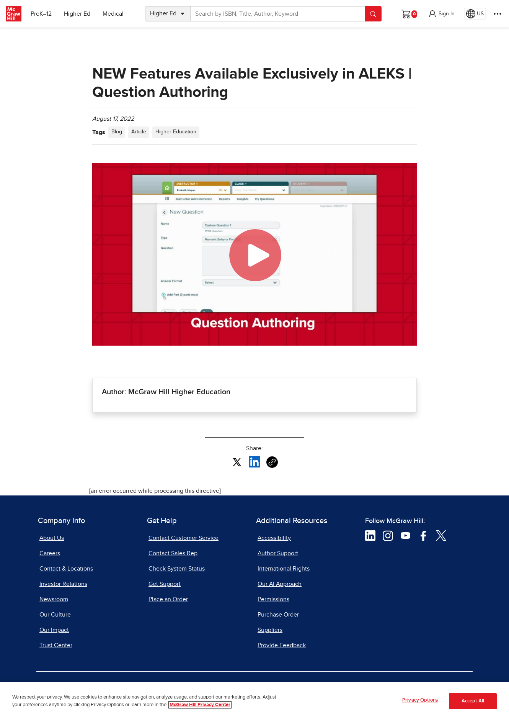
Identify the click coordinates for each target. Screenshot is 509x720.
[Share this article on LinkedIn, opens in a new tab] (254, 462)
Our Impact (54, 630)
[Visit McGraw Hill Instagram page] (388, 535)
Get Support (164, 584)
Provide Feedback (282, 645)
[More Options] (497, 13)
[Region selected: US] (475, 14)
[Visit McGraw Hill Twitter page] (441, 535)
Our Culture (55, 615)
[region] (254, 701)
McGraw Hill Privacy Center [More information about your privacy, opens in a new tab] (200, 704)
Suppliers (270, 630)
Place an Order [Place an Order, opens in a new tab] (168, 599)
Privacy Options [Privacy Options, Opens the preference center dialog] (420, 700)
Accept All (473, 701)
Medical (113, 14)
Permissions (273, 599)
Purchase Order (278, 615)
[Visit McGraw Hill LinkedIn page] (370, 535)
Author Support (278, 553)
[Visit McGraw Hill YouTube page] (405, 535)
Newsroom (53, 599)
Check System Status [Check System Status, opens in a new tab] (176, 569)
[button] (441, 13)
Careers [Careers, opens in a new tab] (49, 553)
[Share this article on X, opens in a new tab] (237, 462)
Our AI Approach (280, 584)
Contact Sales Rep (172, 553)
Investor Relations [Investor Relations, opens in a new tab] (63, 584)
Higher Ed (77, 14)
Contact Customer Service (183, 538)
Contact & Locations (66, 569)
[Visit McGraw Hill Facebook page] (423, 535)
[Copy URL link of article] (272, 462)
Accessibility (274, 538)
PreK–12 (41, 14)
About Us (51, 538)
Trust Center (55, 645)
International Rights (284, 569)
